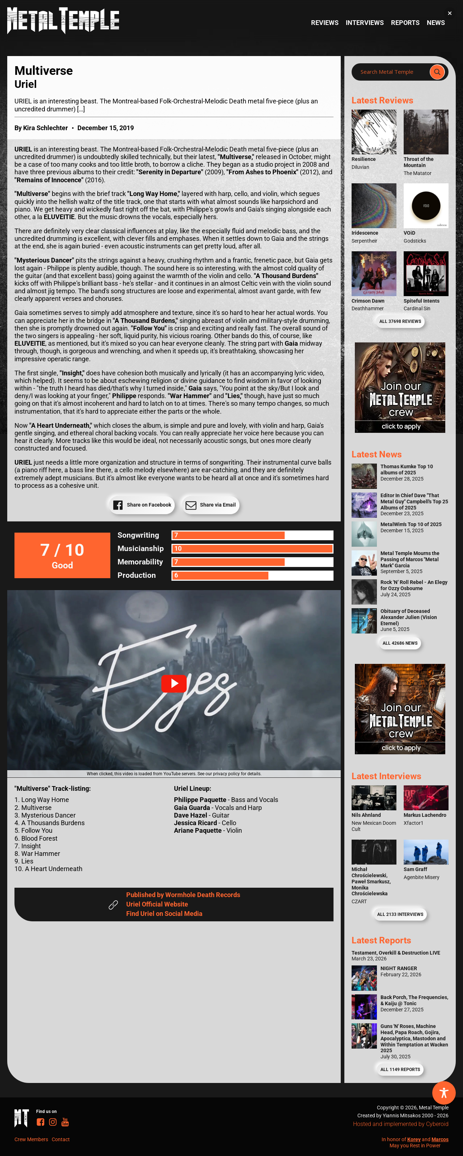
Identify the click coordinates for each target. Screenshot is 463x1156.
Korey (414, 1139)
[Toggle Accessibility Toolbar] (444, 1092)
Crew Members (31, 1139)
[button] (174, 683)
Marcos (440, 1139)
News (436, 22)
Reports (405, 22)
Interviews (365, 22)
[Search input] (393, 72)
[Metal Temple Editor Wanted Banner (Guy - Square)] (400, 752)
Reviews (325, 22)
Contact (61, 1139)
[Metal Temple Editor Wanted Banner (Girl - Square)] (400, 430)
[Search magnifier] (437, 72)
